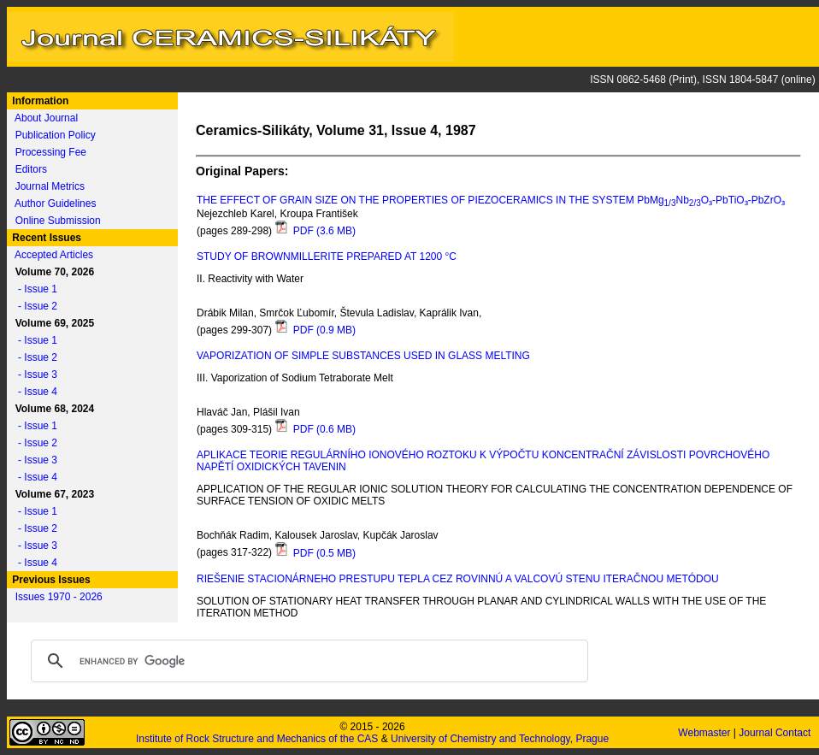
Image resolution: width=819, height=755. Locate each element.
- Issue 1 (33, 289)
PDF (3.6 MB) (315, 231)
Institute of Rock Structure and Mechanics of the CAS (257, 739)
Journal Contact (776, 733)
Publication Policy (55, 135)
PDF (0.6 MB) (315, 429)
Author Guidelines (55, 203)
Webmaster (705, 733)
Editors (31, 169)
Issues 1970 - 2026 (59, 597)
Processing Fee (50, 152)
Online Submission (58, 221)
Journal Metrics (50, 186)
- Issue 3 (33, 374)
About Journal (46, 118)
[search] (307, 661)
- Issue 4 (33, 392)
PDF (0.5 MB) (315, 553)
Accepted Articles (54, 255)
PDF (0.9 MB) (315, 330)
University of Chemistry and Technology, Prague (500, 739)
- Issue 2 (33, 306)
